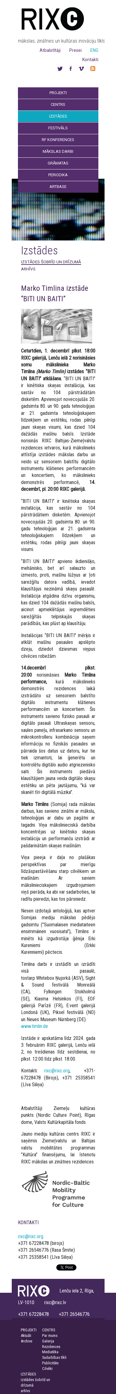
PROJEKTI (29, 1330)
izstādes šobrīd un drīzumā (51, 261)
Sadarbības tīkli (54, 1357)
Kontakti (90, 59)
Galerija (48, 1341)
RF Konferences (58, 139)
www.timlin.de (34, 1026)
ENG (94, 50)
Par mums (50, 1335)
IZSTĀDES (28, 1374)
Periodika (58, 175)
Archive (26, 1341)
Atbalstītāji (50, 50)
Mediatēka (50, 1352)
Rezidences (51, 1346)
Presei (75, 50)
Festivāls (58, 128)
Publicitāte (50, 1363)
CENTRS (48, 1330)
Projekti (58, 92)
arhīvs (28, 268)
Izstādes (58, 116)
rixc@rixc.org (57, 1071)
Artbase (58, 186)
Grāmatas (58, 163)
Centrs (58, 104)
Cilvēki (47, 1368)
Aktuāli (26, 1335)
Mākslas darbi (58, 151)
